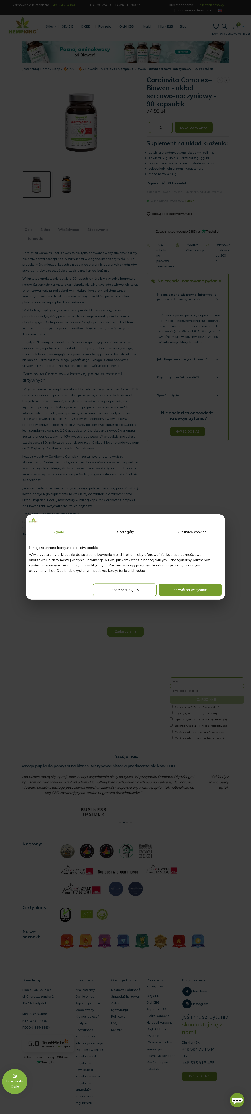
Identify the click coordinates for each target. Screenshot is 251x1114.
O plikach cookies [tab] (192, 532)
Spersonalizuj (125, 590)
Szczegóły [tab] (125, 532)
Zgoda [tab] (59, 532)
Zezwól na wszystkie (190, 590)
